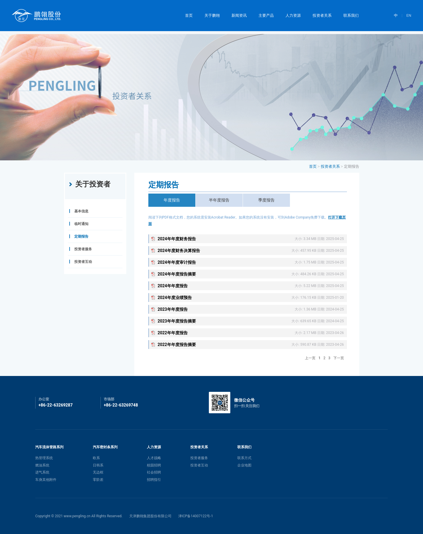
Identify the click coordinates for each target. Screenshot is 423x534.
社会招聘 (154, 472)
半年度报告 (219, 200)
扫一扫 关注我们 (247, 406)
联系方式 (244, 458)
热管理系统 (44, 458)
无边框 (98, 472)
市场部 (109, 399)
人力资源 (293, 15)
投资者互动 (199, 465)
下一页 (338, 358)
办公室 (43, 399)
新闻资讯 (239, 15)
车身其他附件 (45, 480)
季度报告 (266, 200)
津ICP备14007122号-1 (195, 516)
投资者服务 (199, 458)
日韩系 (98, 465)
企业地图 (244, 465)
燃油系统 (42, 465)
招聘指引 (154, 480)
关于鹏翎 (212, 15)
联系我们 (351, 15)
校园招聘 (154, 465)
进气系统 (42, 472)
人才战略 (154, 458)
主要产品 (266, 15)
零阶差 (98, 480)
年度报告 (172, 200)
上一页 (310, 358)
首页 (189, 15)
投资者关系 (322, 15)
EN (408, 15)
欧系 (96, 458)
